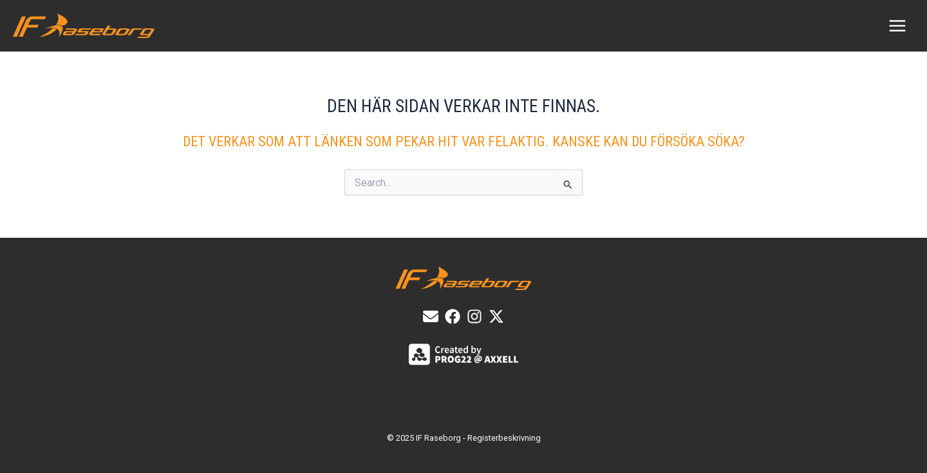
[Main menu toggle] (897, 26)
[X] (496, 316)
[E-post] (430, 316)
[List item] (452, 316)
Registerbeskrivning (504, 438)
